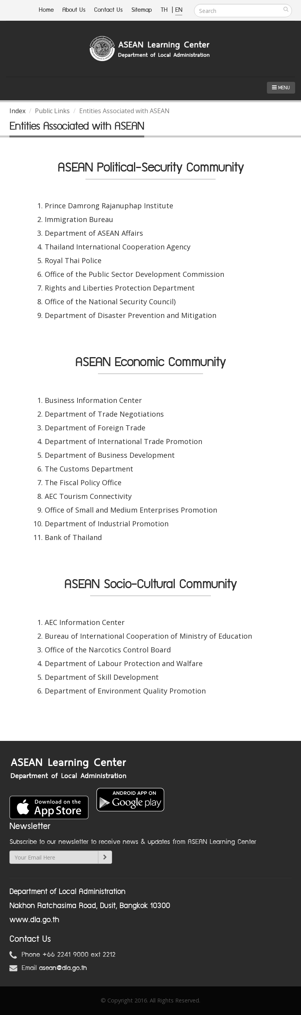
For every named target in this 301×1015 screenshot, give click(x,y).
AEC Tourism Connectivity (88, 496)
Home (46, 10)
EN (178, 10)
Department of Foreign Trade (95, 427)
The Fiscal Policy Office (83, 482)
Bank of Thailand (73, 537)
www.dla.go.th (34, 920)
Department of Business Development (110, 455)
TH (165, 10)
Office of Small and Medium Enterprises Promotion (131, 510)
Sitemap (141, 10)
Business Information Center (93, 400)
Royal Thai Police (73, 260)
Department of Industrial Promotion (107, 523)
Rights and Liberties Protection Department (120, 288)
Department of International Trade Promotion (123, 441)
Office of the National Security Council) (110, 301)
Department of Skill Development (102, 677)
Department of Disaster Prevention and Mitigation (130, 315)
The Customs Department (89, 468)
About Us (73, 10)
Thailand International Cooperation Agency (117, 246)
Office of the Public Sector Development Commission (134, 274)
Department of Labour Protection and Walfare (124, 663)
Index (17, 111)
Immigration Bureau (79, 219)
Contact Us (108, 10)
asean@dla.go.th (63, 968)
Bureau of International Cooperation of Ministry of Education (148, 636)
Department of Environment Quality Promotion (125, 690)
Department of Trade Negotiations (104, 414)
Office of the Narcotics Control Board (108, 649)
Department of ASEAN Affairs (94, 233)
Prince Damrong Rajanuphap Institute (109, 205)
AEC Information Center (85, 622)
